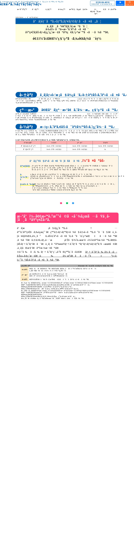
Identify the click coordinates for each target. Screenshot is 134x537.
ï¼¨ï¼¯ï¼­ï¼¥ (19, 17)
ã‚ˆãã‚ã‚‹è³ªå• (110, 9)
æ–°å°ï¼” (94, 191)
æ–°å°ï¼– (39, 191)
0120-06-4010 (102, 3)
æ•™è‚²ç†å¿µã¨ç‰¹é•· (78, 9)
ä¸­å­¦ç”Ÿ (48, 9)
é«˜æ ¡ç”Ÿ (61, 9)
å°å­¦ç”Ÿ (35, 9)
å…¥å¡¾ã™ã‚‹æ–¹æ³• (95, 11)
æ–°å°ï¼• (67, 191)
